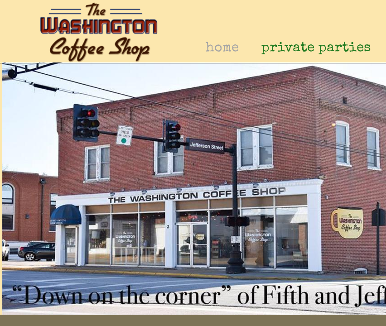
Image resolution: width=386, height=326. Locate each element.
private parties (316, 48)
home (222, 48)
